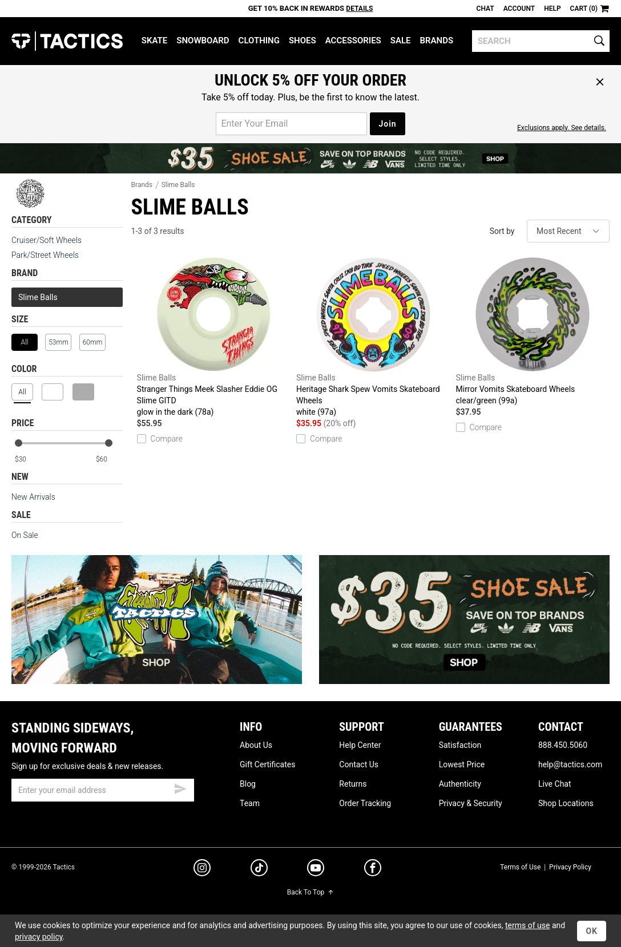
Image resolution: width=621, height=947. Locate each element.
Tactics (67, 41)
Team (250, 803)
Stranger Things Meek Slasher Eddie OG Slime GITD (214, 337)
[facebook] (372, 870)
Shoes (302, 40)
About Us (256, 745)
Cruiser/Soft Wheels (46, 240)
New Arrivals (33, 496)
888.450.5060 (562, 745)
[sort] (568, 231)
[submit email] (180, 787)
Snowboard (202, 40)
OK (592, 931)
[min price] (28, 459)
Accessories (353, 40)
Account (519, 9)
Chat (485, 9)
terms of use (527, 925)
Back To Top (310, 892)
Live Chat (554, 783)
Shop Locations (566, 803)
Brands (437, 40)
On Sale (24, 535)
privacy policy (39, 936)
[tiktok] (259, 869)
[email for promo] (291, 123)
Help (552, 9)
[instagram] (202, 869)
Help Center (360, 745)
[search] (541, 41)
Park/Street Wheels (45, 255)
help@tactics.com (570, 764)
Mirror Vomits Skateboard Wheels (533, 331)
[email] (102, 790)
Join (387, 123)
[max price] (109, 459)
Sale (400, 40)
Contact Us (358, 764)
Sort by (502, 231)
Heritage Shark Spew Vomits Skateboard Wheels (373, 337)
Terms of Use (520, 867)
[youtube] (315, 870)
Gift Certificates (267, 764)
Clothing (259, 40)
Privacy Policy (570, 867)
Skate (154, 40)
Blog (248, 783)
